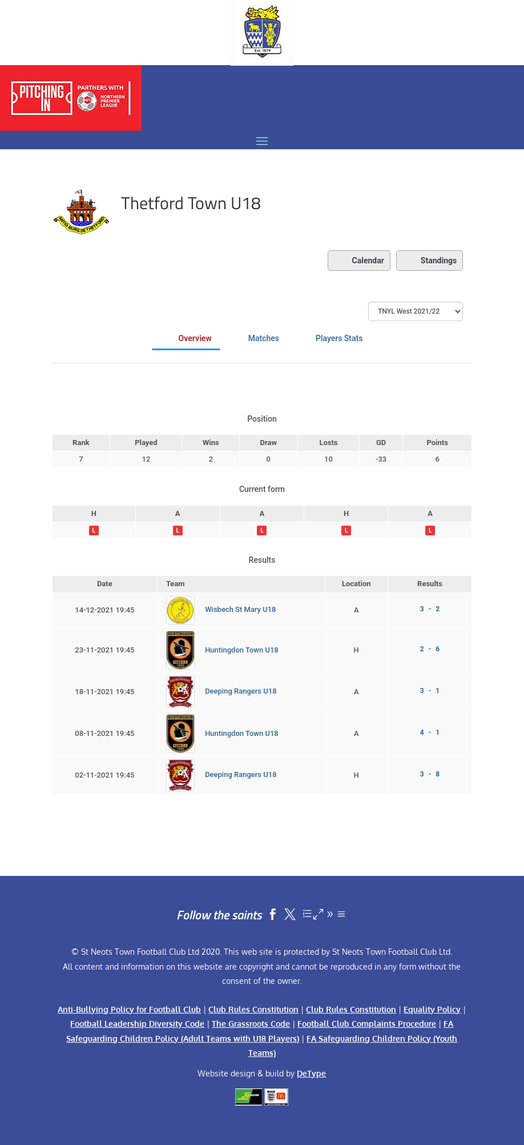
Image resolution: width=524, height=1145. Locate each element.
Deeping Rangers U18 (240, 691)
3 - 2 (430, 609)
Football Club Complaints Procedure (366, 1023)
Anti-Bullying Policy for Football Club (129, 1009)
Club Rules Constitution (253, 1009)
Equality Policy (432, 1009)
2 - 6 (430, 649)
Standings (429, 260)
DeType (311, 1073)
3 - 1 (430, 691)
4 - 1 (430, 732)
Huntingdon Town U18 (242, 649)
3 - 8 (430, 774)
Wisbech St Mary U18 (240, 609)
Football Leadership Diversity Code (137, 1023)
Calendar (359, 260)
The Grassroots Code (251, 1023)
